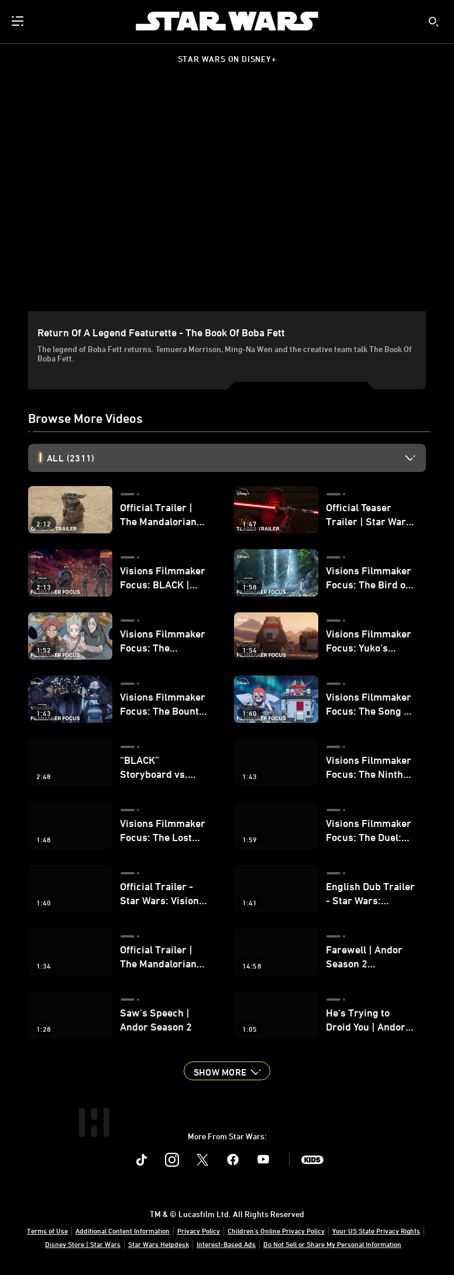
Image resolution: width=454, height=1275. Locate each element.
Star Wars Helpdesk (158, 1244)
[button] (227, 1071)
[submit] (433, 22)
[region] (229, 200)
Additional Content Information (122, 1230)
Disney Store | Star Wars (83, 1244)
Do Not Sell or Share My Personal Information (332, 1244)
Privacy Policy (198, 1230)
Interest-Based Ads (226, 1244)
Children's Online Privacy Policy (276, 1230)
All (70, 458)
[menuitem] (18, 21)
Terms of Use (47, 1230)
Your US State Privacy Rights (376, 1230)
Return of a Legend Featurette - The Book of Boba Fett (161, 332)
